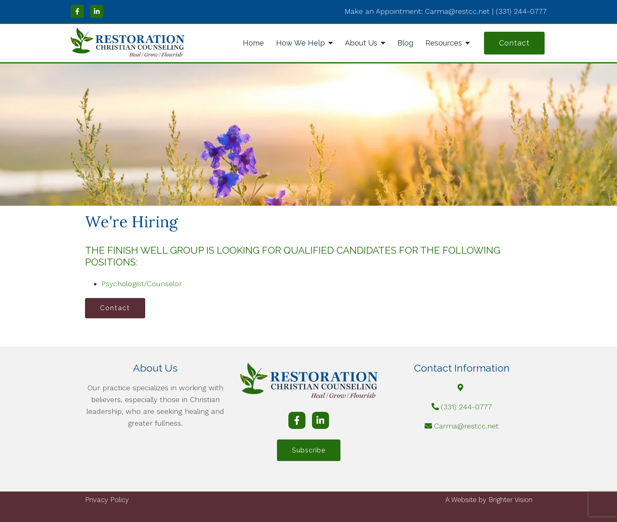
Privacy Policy (107, 500)
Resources (443, 43)
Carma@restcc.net (466, 426)
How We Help (300, 43)
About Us (361, 43)
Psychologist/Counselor (141, 283)
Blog (405, 43)
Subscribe (308, 450)
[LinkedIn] (96, 11)
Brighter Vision (510, 500)
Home (253, 43)
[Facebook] (77, 11)
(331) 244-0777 (466, 406)
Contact (514, 43)
